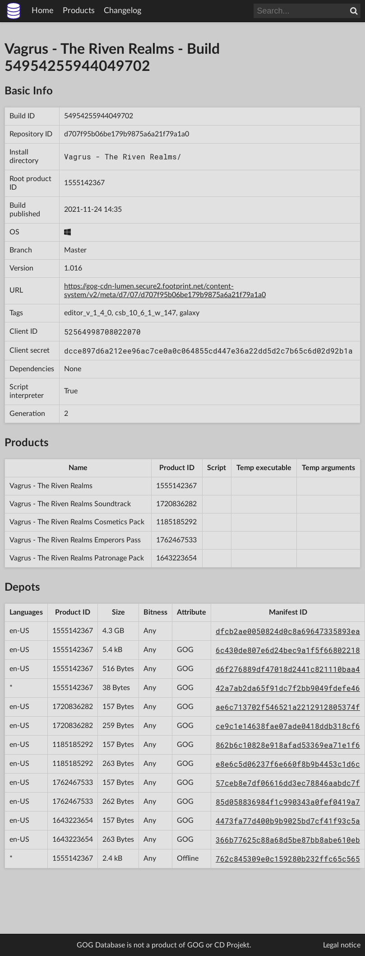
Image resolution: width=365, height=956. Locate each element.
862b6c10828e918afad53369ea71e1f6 (288, 745)
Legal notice (341, 945)
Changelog (122, 11)
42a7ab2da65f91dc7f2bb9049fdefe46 (288, 688)
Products (79, 11)
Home (43, 11)
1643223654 (176, 558)
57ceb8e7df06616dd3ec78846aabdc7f (288, 783)
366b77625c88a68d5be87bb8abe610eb (288, 839)
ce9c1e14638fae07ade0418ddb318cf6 (288, 726)
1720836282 (176, 504)
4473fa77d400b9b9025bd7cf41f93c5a (288, 820)
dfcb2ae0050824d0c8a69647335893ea (288, 631)
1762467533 (176, 540)
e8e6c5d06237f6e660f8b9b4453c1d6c (288, 764)
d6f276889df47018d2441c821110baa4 (288, 669)
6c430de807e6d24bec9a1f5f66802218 (288, 650)
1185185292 (176, 522)
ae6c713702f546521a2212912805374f (288, 707)
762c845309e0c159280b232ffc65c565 (288, 858)
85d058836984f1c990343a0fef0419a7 (288, 802)
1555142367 (84, 183)
